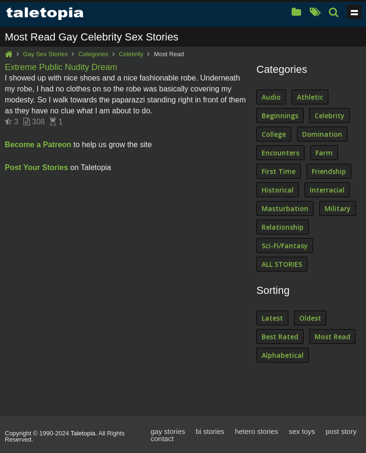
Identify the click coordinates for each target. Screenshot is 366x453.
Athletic (310, 96)
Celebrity (131, 54)
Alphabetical (283, 355)
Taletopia (83, 433)
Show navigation (354, 12)
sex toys (302, 431)
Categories (93, 54)
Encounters (280, 152)
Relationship (283, 227)
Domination (322, 134)
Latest (272, 317)
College (274, 134)
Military (338, 208)
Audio (271, 96)
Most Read (332, 336)
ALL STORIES (282, 264)
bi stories (210, 431)
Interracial (327, 189)
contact (162, 438)
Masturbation (285, 208)
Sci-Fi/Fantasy (285, 245)
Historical (278, 189)
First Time (278, 171)
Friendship (329, 171)
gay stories (168, 431)
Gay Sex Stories (45, 54)
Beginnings (280, 115)
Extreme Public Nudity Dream (61, 67)
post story (340, 431)
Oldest (310, 317)
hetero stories (256, 431)
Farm (324, 152)
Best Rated (280, 336)
